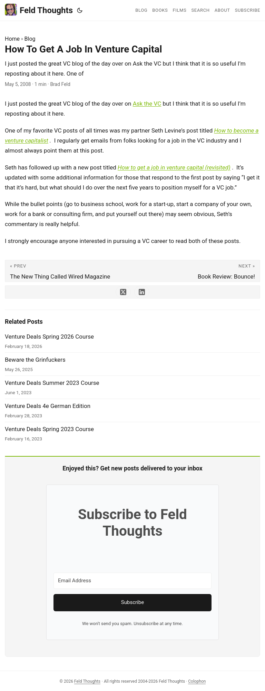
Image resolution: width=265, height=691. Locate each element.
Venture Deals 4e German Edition (47, 405)
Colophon (197, 681)
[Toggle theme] (80, 10)
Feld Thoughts (39, 10)
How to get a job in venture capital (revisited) (174, 167)
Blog (30, 39)
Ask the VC (147, 103)
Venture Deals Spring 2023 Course (49, 429)
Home (12, 39)
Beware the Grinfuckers (35, 359)
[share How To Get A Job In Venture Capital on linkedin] (141, 292)
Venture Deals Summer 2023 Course (52, 382)
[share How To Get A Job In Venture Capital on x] (123, 292)
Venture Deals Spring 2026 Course (49, 336)
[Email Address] (132, 581)
